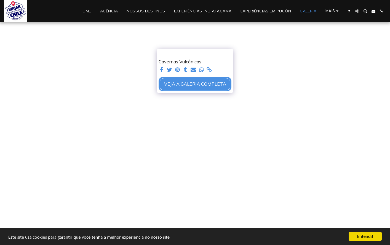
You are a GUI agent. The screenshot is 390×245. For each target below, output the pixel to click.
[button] (348, 11)
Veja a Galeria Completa (195, 84)
